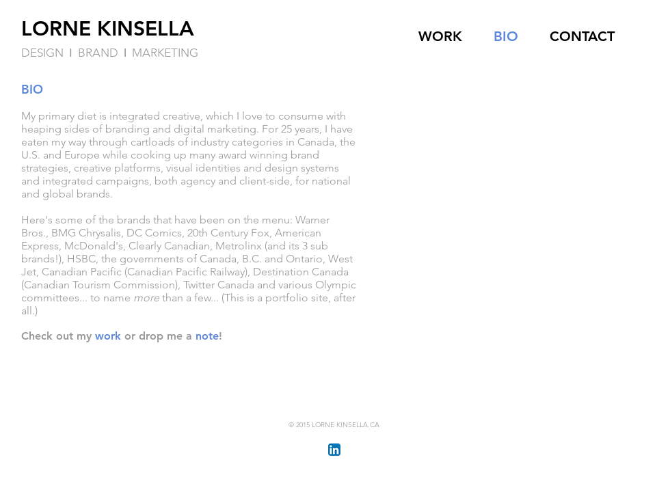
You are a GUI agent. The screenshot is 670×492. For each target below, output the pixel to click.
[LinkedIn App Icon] (334, 449)
